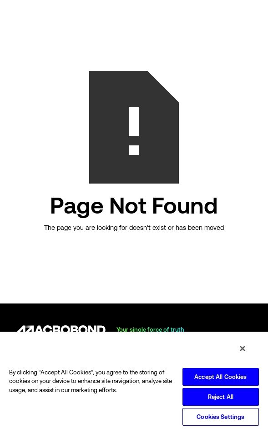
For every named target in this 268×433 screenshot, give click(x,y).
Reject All (220, 396)
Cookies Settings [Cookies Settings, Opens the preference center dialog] (220, 416)
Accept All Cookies (220, 376)
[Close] (243, 348)
